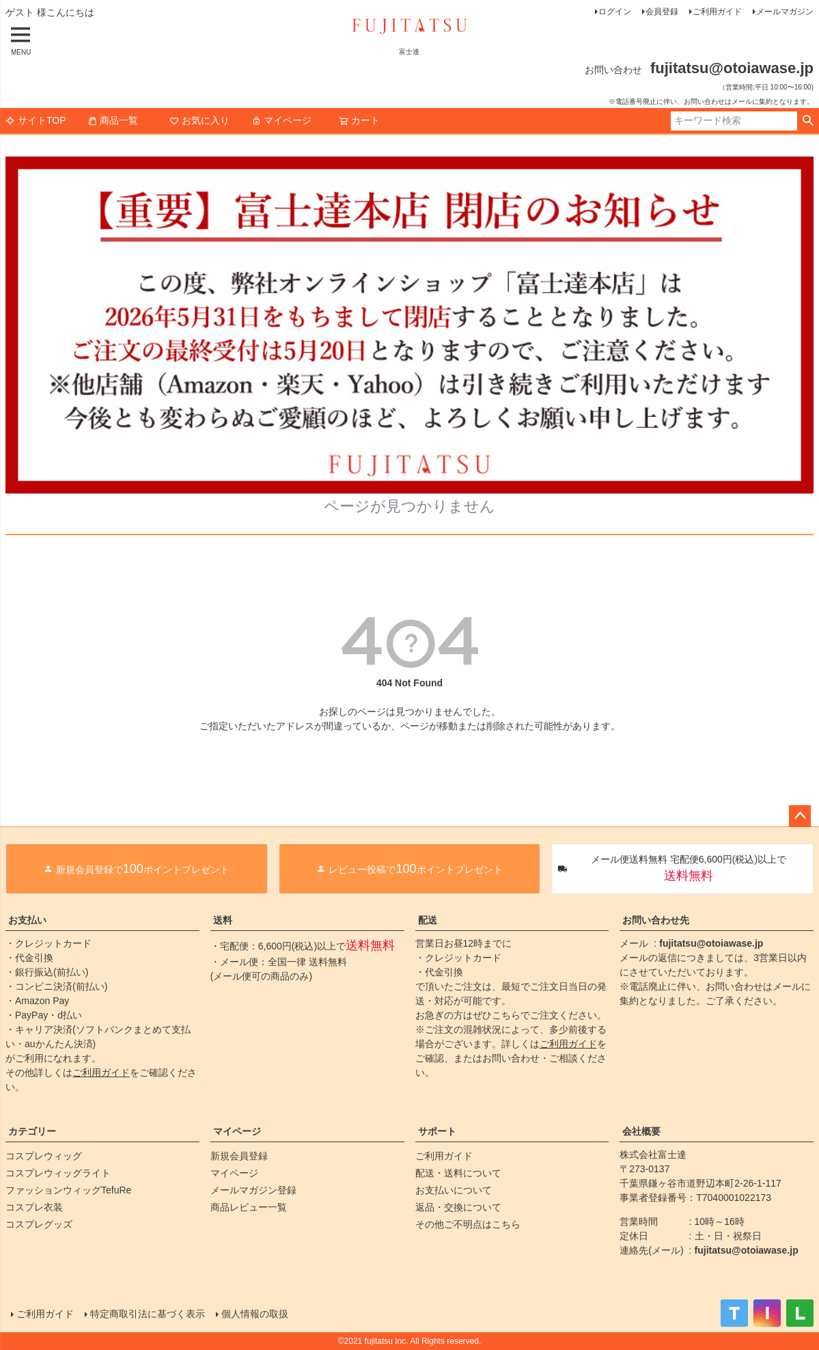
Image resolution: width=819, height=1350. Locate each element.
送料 (222, 920)
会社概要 (641, 1131)
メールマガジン (785, 11)
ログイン (614, 11)
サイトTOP (35, 120)
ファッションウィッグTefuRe (68, 1190)
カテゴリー (32, 1131)
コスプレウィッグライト (58, 1172)
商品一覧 (112, 120)
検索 (807, 121)
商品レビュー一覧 (248, 1207)
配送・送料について (458, 1172)
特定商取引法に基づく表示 (147, 1313)
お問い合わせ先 (655, 920)
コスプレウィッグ (43, 1155)
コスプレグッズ (38, 1224)
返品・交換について (458, 1207)
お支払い (27, 920)
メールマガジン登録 (253, 1190)
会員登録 (662, 11)
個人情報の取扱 (254, 1313)
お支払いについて (453, 1190)
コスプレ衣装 (34, 1207)
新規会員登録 (239, 1155)
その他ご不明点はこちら (467, 1224)
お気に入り (199, 120)
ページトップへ (800, 816)
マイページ (281, 120)
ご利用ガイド (717, 11)
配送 (427, 920)
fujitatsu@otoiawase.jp (711, 943)
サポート (437, 1131)
